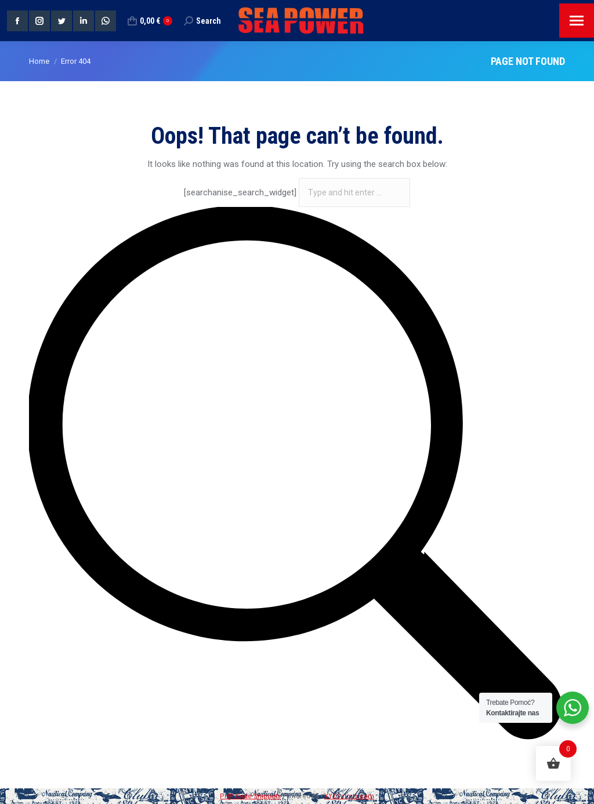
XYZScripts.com (349, 796)
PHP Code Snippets (250, 796)
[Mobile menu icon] (576, 20)
